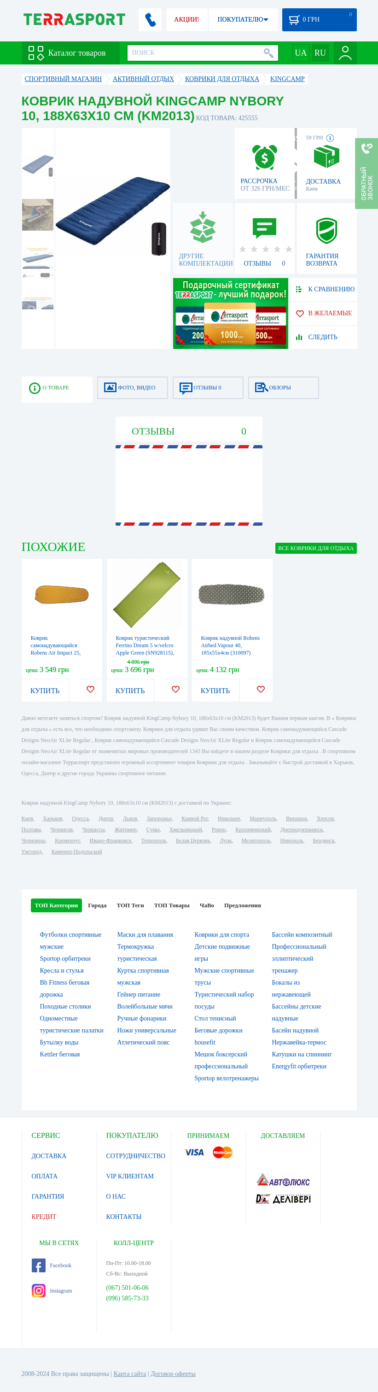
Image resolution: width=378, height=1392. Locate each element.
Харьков (52, 818)
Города (97, 905)
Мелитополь (255, 840)
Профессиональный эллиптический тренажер (299, 958)
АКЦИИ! (186, 19)
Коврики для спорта (222, 934)
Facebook (52, 1265)
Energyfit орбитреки (299, 1066)
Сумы (153, 829)
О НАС (116, 1196)
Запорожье (159, 818)
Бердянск (324, 840)
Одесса (80, 818)
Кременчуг (67, 840)
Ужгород (32, 851)
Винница (296, 818)
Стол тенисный (215, 1018)
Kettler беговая (60, 1054)
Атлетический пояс (143, 1042)
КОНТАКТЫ (124, 1216)
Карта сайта (130, 1373)
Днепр (106, 818)
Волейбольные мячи (145, 1006)
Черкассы (93, 829)
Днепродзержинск (301, 829)
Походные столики (65, 1006)
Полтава (31, 829)
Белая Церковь (193, 840)
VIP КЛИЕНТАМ (130, 1176)
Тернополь (153, 840)
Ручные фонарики (142, 1018)
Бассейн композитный (302, 934)
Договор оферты (173, 1373)
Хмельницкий (185, 829)
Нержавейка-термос (299, 1042)
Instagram (52, 1291)
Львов (130, 818)
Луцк (226, 840)
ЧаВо (207, 905)
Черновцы (34, 840)
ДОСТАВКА (49, 1156)
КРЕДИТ (44, 1216)
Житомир (126, 829)
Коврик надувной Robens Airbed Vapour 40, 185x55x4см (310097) (230, 645)
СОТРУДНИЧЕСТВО (136, 1156)
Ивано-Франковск (110, 840)
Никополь (291, 840)
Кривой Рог (194, 818)
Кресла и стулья (62, 970)
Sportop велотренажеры (227, 1078)
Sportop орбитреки (65, 958)
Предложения (242, 905)
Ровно (219, 829)
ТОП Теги (130, 905)
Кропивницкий (252, 829)
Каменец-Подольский (77, 851)
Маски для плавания (145, 934)
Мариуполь (263, 818)
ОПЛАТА (45, 1176)
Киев (27, 818)
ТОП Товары (172, 905)
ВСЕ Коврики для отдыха (316, 548)
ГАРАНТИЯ (48, 1196)
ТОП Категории (56, 905)
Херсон (325, 818)
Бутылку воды (59, 1042)
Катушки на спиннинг (302, 1054)
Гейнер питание (139, 994)
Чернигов (62, 829)
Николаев (229, 818)
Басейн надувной (295, 1030)
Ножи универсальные (146, 1030)
